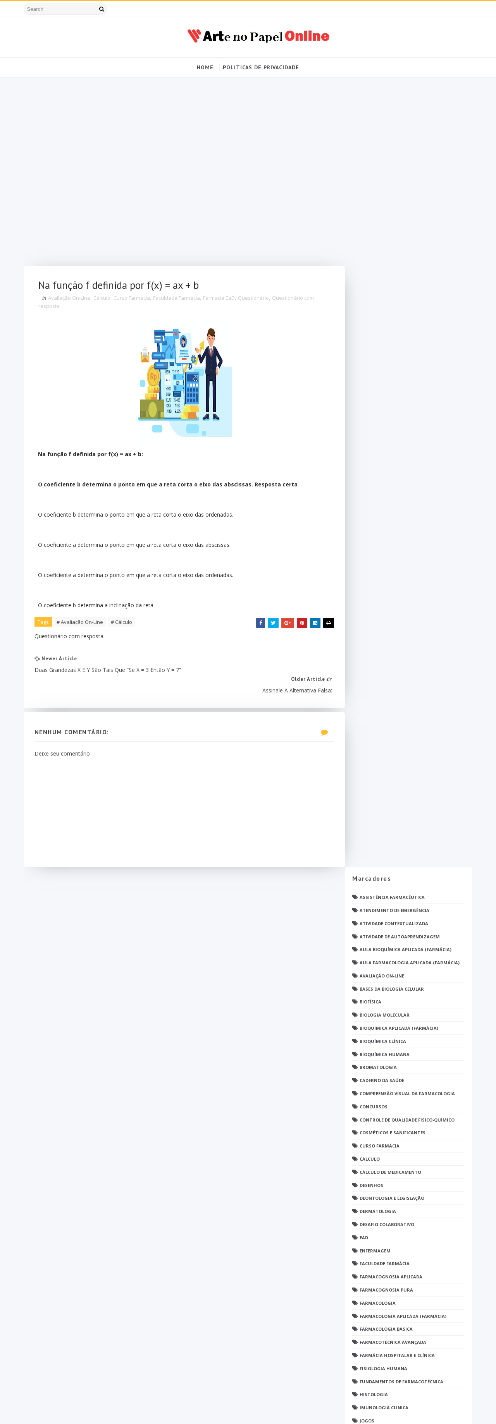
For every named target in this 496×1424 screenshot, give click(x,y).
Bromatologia (376, 285)
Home (205, 67)
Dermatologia (376, 429)
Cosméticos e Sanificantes (391, 351)
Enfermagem (373, 468)
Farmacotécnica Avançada (391, 560)
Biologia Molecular (383, 233)
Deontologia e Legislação (390, 416)
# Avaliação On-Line (82, 624)
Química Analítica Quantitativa (398, 920)
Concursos (372, 324)
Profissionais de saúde (386, 868)
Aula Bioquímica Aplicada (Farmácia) (404, 167)
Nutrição (370, 704)
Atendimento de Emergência (393, 128)
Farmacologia (376, 521)
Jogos (365, 638)
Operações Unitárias (384, 730)
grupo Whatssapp (380, 1123)
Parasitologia (376, 796)
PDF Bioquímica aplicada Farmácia (400, 743)
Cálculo (104, 299)
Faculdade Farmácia (178, 299)
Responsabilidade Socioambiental (400, 972)
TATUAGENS (372, 1005)
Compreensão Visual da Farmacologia (405, 311)
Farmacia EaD (221, 299)
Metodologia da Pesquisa (390, 678)
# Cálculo (123, 624)
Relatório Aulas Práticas (390, 959)
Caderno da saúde (380, 298)
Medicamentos (376, 665)
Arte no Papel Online (97, 1410)
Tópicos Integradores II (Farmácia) (402, 1083)
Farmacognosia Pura (385, 507)
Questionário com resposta (393, 894)
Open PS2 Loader (378, 717)
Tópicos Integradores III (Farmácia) (403, 1096)
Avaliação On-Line (71, 299)
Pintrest (369, 835)
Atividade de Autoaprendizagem (398, 154)
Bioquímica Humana (383, 272)
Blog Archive (435, 1177)
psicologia (371, 1136)
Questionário (255, 299)
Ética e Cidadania (379, 1149)
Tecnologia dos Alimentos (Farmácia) (405, 1018)
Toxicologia (373, 1044)
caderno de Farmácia (384, 1110)
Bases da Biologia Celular (390, 207)
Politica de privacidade (378, 1179)
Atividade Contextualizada (392, 141)
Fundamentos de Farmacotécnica (400, 599)
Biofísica (369, 220)
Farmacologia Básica (384, 547)
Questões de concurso (386, 907)
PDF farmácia (374, 782)
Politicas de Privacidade (261, 67)
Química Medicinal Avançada (393, 933)
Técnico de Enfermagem (387, 1057)
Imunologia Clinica (382, 625)
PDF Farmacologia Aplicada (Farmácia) (406, 769)
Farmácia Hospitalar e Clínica (395, 573)
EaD (362, 455)
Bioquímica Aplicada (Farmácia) (397, 246)
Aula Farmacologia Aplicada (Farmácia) (408, 180)
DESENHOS (370, 403)
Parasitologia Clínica (385, 809)
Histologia (372, 612)
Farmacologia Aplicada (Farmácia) (401, 534)
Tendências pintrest (383, 1031)
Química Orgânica (380, 946)
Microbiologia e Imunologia (394, 691)
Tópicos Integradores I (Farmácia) (401, 1070)
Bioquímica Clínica (381, 259)
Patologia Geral (379, 822)
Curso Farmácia (134, 299)
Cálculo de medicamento (389, 390)
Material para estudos (387, 651)
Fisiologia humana (382, 586)
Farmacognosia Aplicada (389, 495)
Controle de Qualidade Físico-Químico (405, 337)
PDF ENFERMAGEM (378, 756)
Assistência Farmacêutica (390, 115)
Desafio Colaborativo (385, 442)
